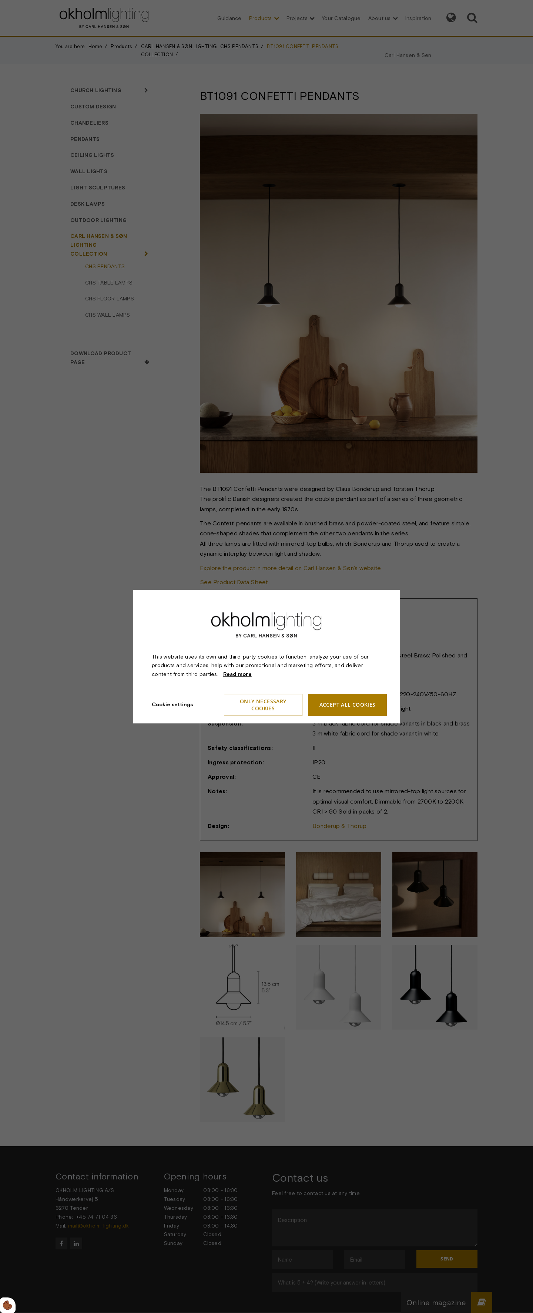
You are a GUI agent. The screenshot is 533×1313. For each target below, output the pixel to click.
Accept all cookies (347, 704)
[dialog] (266, 656)
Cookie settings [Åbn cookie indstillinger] (172, 704)
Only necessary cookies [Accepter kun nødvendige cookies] (263, 705)
